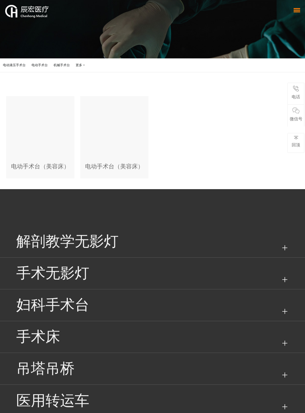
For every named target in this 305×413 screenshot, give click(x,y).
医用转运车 (52, 401)
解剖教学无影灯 (67, 241)
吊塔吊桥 (45, 368)
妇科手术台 (52, 305)
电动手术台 (40, 65)
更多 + (80, 65)
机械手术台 (62, 65)
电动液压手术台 (14, 65)
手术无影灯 (52, 273)
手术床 (38, 337)
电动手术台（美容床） (40, 166)
